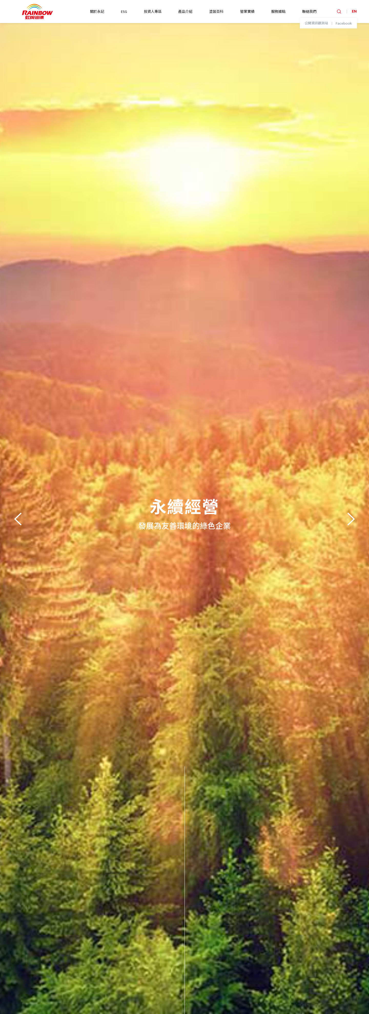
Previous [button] (19, 518)
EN (354, 11)
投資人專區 (153, 12)
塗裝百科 (216, 12)
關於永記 (97, 12)
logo (37, 11)
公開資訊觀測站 (316, 23)
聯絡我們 (309, 12)
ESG (124, 12)
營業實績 (247, 12)
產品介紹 (185, 12)
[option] (184, 518)
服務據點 (278, 12)
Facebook (344, 23)
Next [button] (349, 518)
